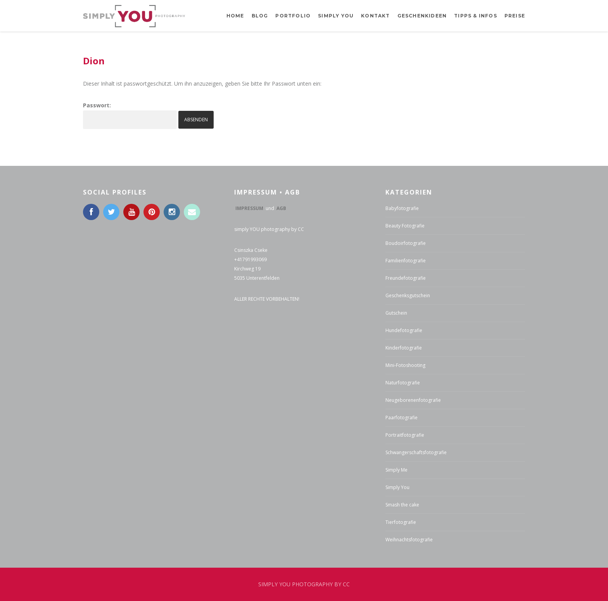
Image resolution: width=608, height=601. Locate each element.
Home (235, 16)
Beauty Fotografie (405, 225)
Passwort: (130, 115)
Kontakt (375, 16)
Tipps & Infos (475, 16)
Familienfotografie (405, 260)
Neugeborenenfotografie (413, 400)
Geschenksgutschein (407, 295)
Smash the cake (402, 504)
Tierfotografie (400, 522)
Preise (514, 16)
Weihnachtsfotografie (409, 539)
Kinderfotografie (403, 347)
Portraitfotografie (404, 435)
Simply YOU (336, 16)
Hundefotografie (403, 330)
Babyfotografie (402, 208)
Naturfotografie (402, 382)
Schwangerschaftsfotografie (416, 452)
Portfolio (293, 16)
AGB (281, 208)
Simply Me (396, 470)
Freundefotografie (405, 278)
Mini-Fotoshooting (405, 365)
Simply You (397, 487)
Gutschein (396, 313)
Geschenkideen (422, 16)
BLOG (260, 16)
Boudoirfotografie (405, 243)
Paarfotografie (401, 417)
